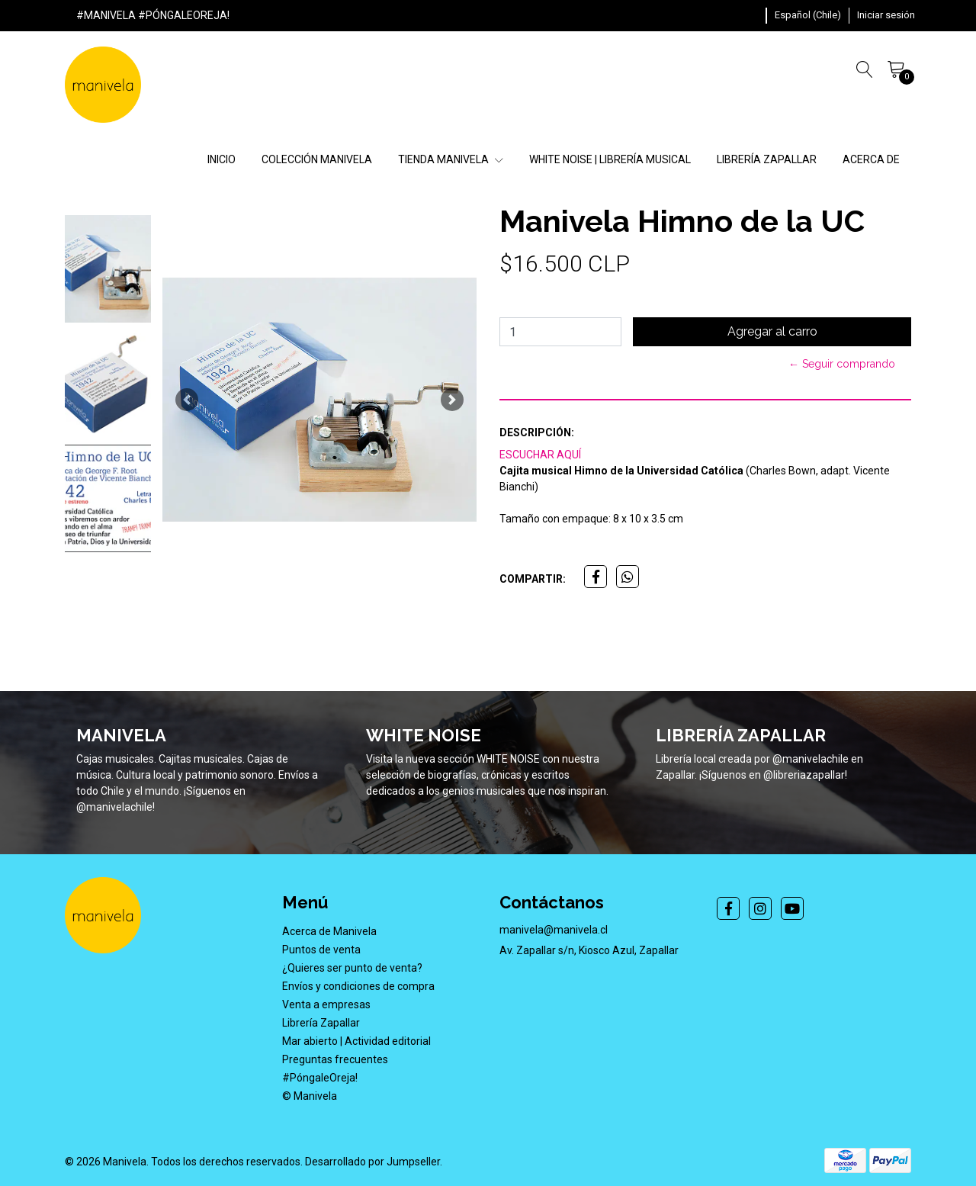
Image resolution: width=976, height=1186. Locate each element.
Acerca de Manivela (329, 931)
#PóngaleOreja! (320, 1078)
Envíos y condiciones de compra (358, 986)
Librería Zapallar (321, 1023)
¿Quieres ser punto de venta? (352, 968)
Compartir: (532, 579)
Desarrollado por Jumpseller (372, 1161)
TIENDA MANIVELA (450, 159)
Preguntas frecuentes (335, 1059)
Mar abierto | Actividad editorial (356, 1041)
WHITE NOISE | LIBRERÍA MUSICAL (610, 159)
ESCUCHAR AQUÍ (540, 454)
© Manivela (309, 1096)
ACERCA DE (871, 159)
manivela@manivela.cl (553, 930)
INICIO (221, 159)
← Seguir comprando (841, 364)
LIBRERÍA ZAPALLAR (767, 159)
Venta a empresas (326, 1004)
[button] (808, 15)
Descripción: (536, 432)
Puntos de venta (321, 949)
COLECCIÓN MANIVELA (317, 159)
